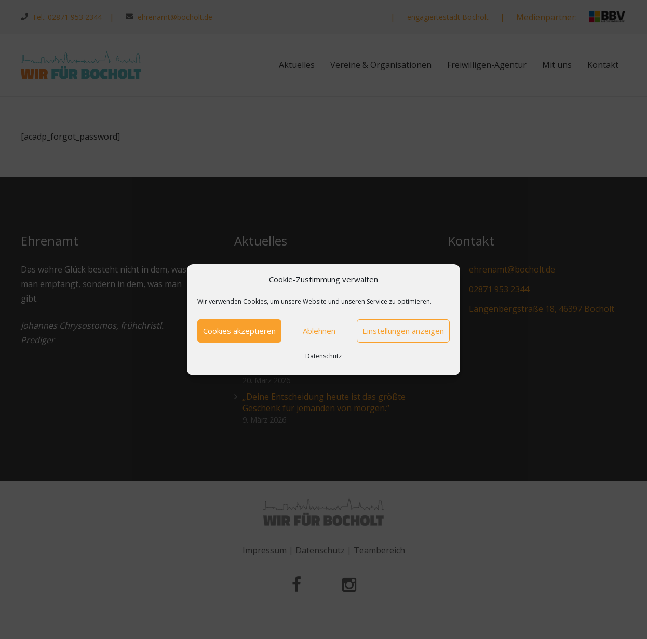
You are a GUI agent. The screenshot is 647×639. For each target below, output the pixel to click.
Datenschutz (323, 355)
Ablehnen (319, 330)
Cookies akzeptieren (239, 330)
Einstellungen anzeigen (403, 330)
